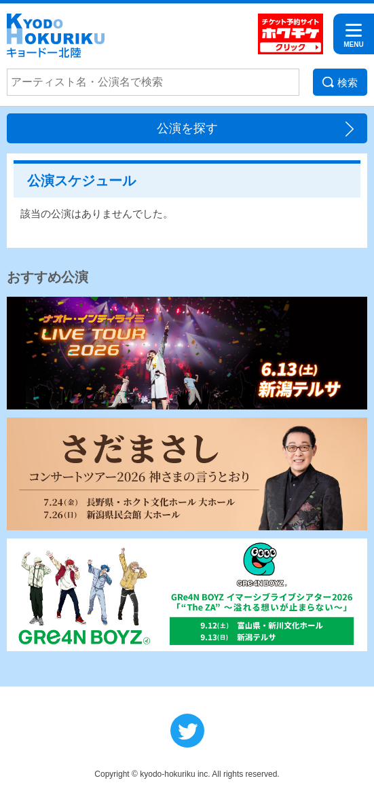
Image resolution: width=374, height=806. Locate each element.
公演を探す (187, 128)
